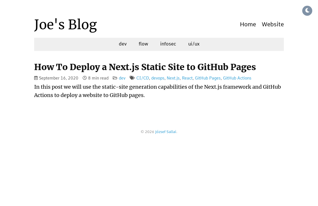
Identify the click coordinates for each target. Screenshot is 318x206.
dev (123, 44)
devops (157, 78)
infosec (168, 44)
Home (248, 24)
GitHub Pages (208, 78)
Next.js (173, 78)
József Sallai (165, 132)
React (187, 78)
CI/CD (142, 78)
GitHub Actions (237, 78)
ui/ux (193, 44)
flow (143, 44)
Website (273, 24)
